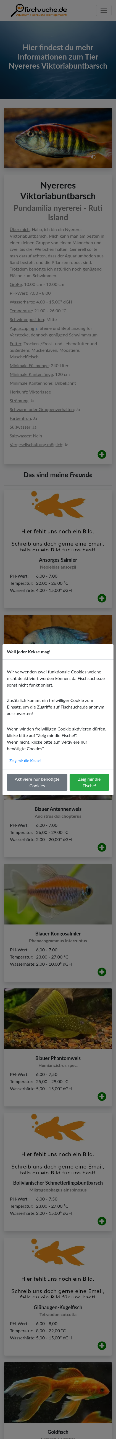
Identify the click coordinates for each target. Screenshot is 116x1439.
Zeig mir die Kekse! (25, 760)
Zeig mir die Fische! (89, 782)
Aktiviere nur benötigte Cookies (37, 782)
